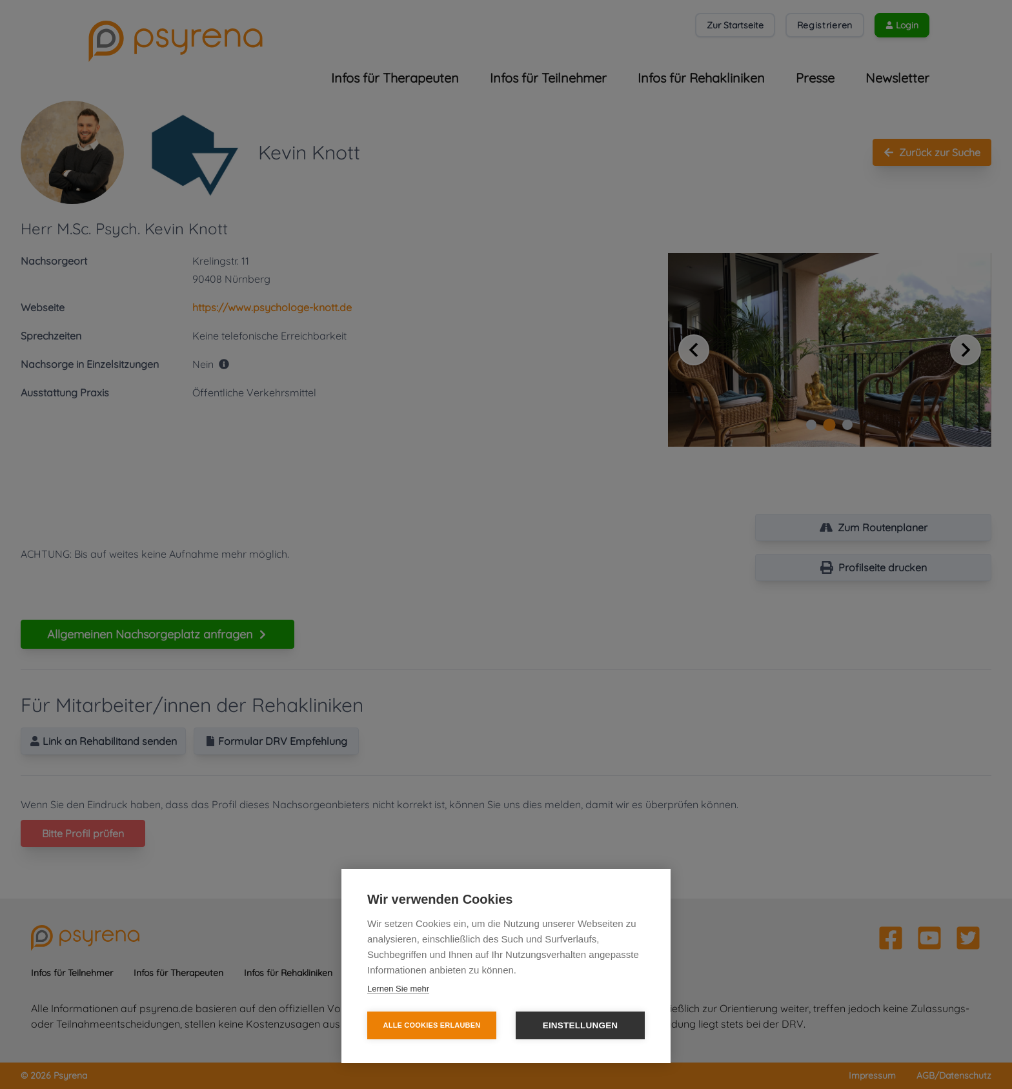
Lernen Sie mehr (398, 988)
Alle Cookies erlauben (432, 1025)
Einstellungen (580, 1025)
